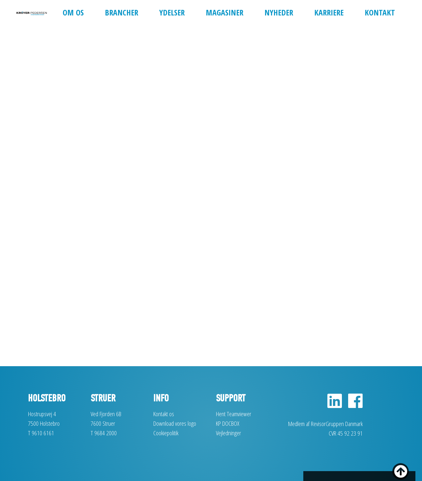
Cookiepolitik (165, 432)
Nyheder (278, 12)
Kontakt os (163, 413)
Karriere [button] (329, 12)
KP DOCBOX (227, 423)
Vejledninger (228, 432)
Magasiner (224, 12)
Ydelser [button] (172, 12)
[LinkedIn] (334, 404)
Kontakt (380, 12)
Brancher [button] (121, 12)
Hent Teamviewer (233, 413)
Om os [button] (73, 12)
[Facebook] (353, 404)
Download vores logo (174, 423)
